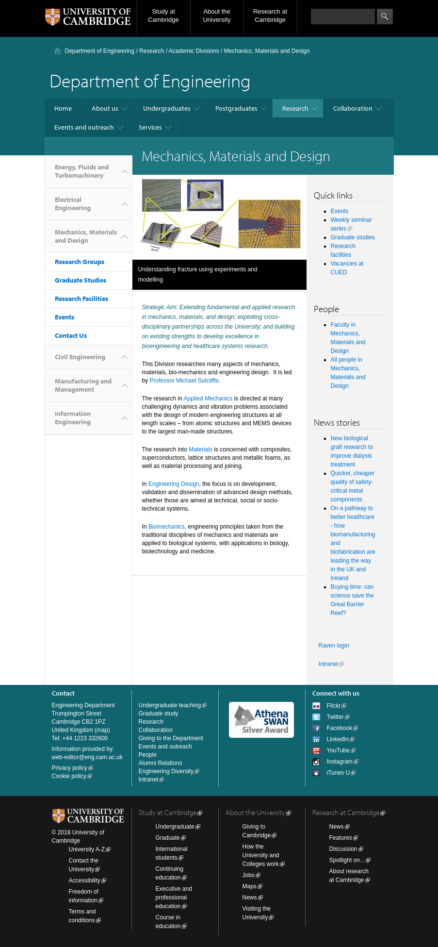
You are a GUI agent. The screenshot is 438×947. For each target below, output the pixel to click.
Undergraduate (175, 826)
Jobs (249, 875)
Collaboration (353, 108)
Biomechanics (166, 526)
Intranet (329, 664)
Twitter (335, 717)
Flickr (334, 705)
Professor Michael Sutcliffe (184, 380)
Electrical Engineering (73, 203)
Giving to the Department (171, 738)
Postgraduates (236, 108)
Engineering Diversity (166, 771)
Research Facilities (81, 298)
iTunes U (338, 772)
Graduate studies (353, 237)
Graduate (168, 837)
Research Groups (79, 261)
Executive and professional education (174, 897)
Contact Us (71, 335)
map (102, 730)
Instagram (340, 761)
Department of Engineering (99, 51)
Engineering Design (173, 484)
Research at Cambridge (270, 15)
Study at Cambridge (163, 15)
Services (150, 127)
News (250, 897)
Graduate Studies (80, 280)
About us (105, 108)
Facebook (340, 728)
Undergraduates (167, 108)
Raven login (334, 645)
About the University (216, 15)
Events (64, 317)
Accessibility (84, 880)
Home (63, 108)
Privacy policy (69, 767)
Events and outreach (84, 127)
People (148, 754)
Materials (200, 449)
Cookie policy (69, 776)
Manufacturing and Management (83, 385)
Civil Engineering (80, 356)
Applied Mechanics (208, 398)
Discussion (343, 849)
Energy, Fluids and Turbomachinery (82, 171)
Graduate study (158, 713)
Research (151, 51)
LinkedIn (338, 739)
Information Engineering (73, 417)
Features (340, 837)
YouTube (338, 750)
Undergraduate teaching (170, 705)
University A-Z (87, 849)
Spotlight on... (347, 860)
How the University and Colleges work (261, 855)
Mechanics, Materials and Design (86, 236)
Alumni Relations (160, 763)
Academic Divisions (194, 51)
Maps (250, 886)
